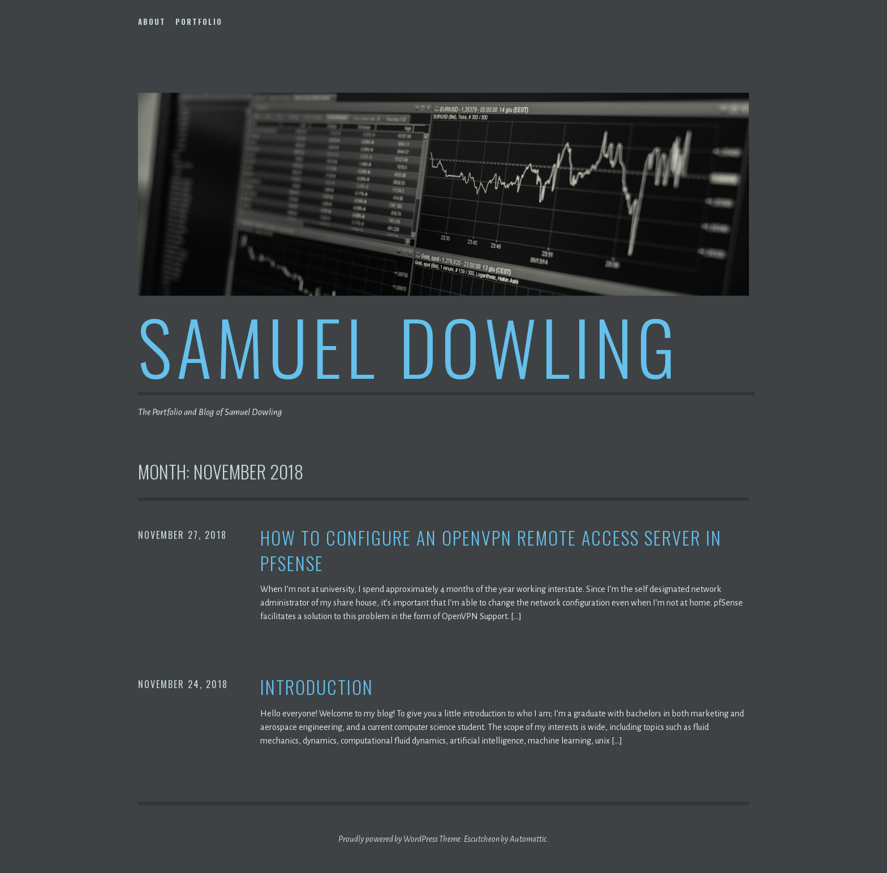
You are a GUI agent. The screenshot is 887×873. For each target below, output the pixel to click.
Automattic (528, 839)
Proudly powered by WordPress (388, 839)
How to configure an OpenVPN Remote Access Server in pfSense (491, 550)
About (152, 21)
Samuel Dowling (409, 345)
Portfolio (198, 21)
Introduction (316, 687)
